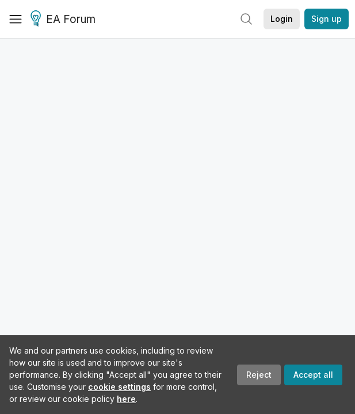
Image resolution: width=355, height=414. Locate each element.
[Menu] (15, 19)
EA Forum (65, 19)
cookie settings (119, 387)
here (126, 399)
